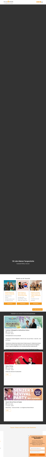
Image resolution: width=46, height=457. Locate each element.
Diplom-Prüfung (9, 366)
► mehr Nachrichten (37, 309)
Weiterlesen (9, 303)
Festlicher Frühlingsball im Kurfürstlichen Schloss (17, 330)
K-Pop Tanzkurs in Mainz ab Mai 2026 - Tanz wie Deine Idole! (22, 294)
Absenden (37, 454)
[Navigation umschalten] (42, 2)
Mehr (7, 374)
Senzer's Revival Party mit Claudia (14, 402)
